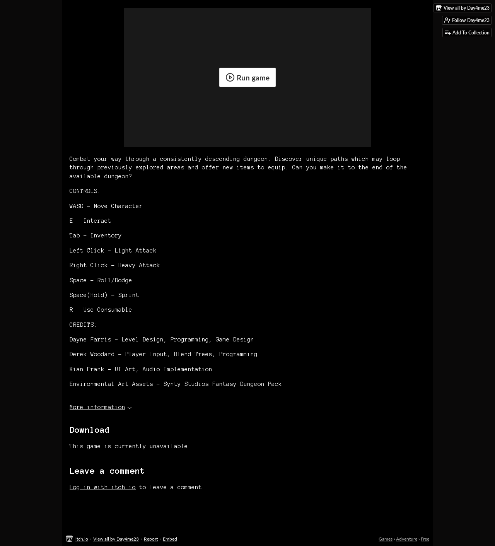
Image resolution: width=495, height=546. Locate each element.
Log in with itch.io (103, 487)
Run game (247, 77)
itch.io (81, 539)
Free (425, 539)
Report (151, 539)
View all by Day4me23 (116, 539)
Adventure (406, 539)
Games (386, 539)
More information (101, 407)
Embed (170, 539)
